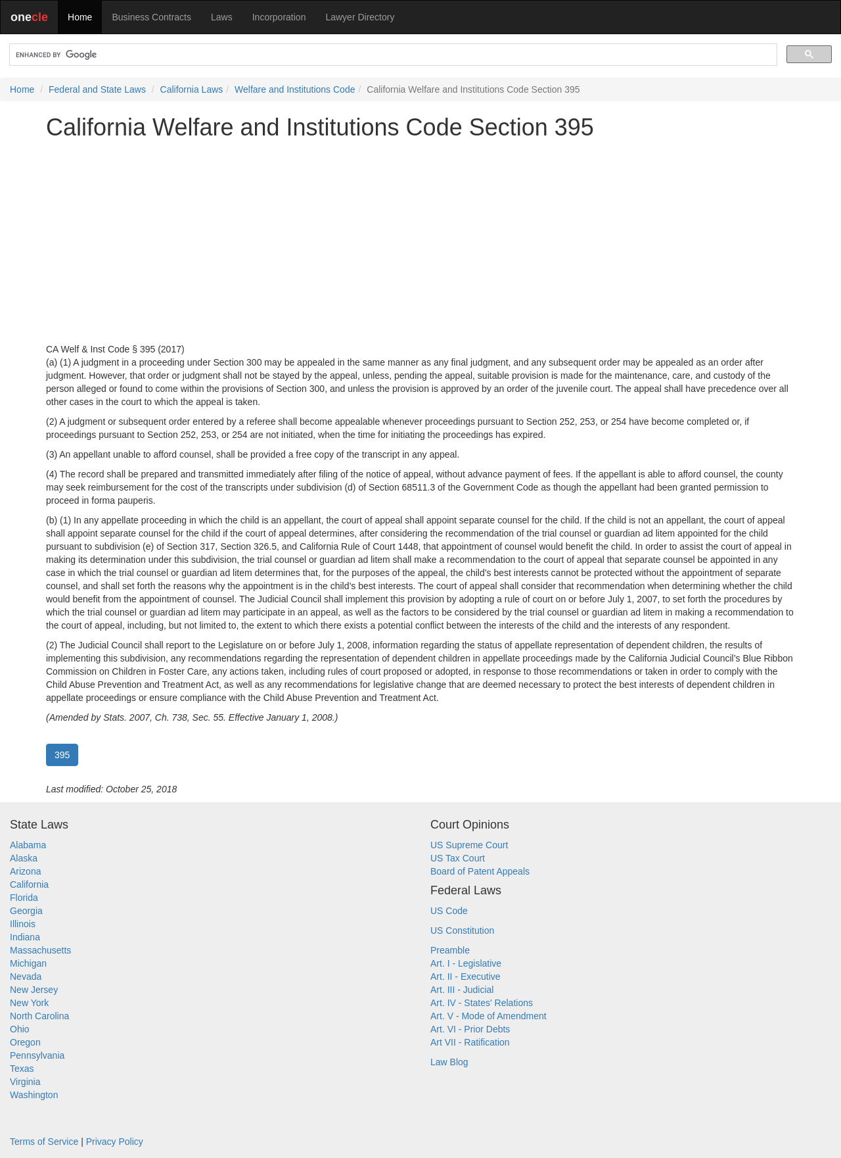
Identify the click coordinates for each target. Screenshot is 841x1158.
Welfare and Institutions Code (295, 89)
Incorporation (279, 17)
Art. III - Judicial (461, 989)
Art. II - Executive (465, 976)
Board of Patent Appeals (480, 871)
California (29, 884)
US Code (449, 910)
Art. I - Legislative (465, 963)
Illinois (22, 924)
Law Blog (449, 1062)
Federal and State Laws (97, 89)
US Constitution (462, 930)
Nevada (25, 976)
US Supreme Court (469, 845)
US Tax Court (457, 858)
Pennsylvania (37, 1055)
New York (29, 1003)
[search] (392, 54)
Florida (24, 897)
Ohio (20, 1029)
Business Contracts (151, 17)
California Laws (191, 89)
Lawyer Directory (359, 17)
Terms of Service (44, 1141)
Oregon (25, 1042)
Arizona (25, 871)
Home (80, 17)
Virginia (25, 1081)
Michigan (28, 963)
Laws (222, 17)
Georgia (26, 910)
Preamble (450, 950)
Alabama (28, 845)
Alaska (23, 858)
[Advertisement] (420, 241)
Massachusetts (40, 950)
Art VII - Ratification (470, 1042)
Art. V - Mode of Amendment (488, 1016)
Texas (22, 1068)
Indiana (25, 937)
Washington (34, 1095)
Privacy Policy (114, 1141)
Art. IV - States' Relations (481, 1003)
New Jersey (34, 989)
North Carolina (39, 1016)
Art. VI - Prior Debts (470, 1029)
